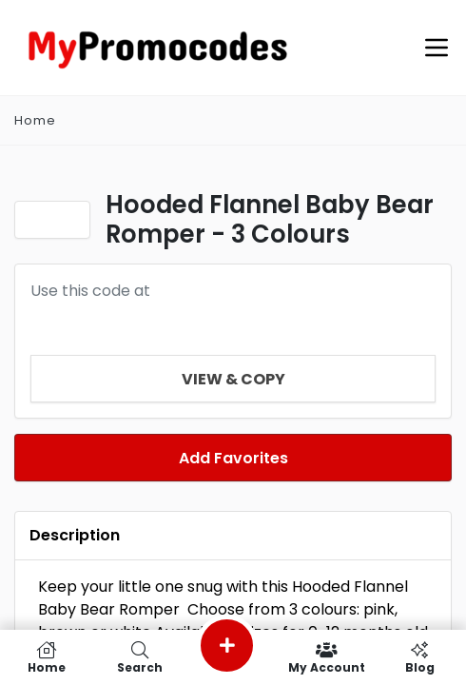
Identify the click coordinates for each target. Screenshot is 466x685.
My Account (326, 657)
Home (46, 657)
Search (139, 657)
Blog (419, 657)
